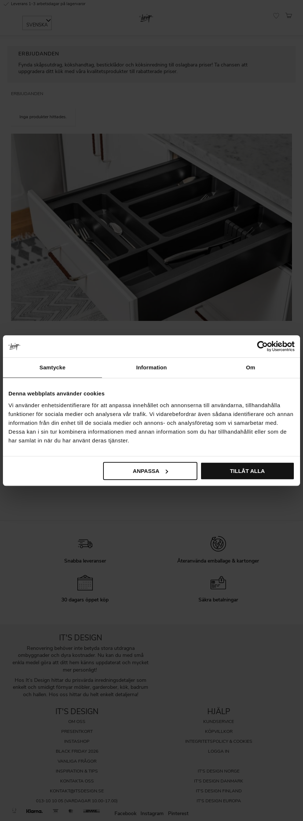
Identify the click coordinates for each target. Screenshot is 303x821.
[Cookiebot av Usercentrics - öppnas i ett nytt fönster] (262, 346)
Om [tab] (250, 367)
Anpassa (150, 471)
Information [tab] (151, 367)
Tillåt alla (247, 471)
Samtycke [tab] (53, 367)
